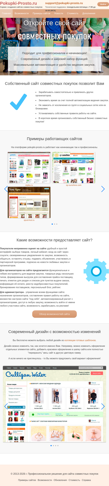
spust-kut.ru (29, 220)
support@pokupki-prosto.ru (64, 3)
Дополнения (88, 13)
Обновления (60, 480)
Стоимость (72, 13)
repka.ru (29, 185)
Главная (6, 13)
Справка (86, 480)
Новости (58, 13)
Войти (103, 4)
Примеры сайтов (41, 13)
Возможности (22, 13)
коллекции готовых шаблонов (80, 340)
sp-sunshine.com (73, 185)
